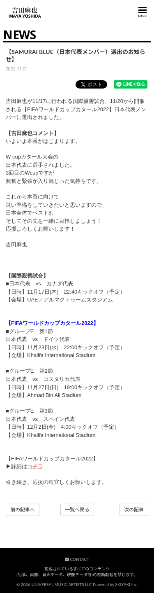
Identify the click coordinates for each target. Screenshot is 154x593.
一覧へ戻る (77, 510)
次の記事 (134, 510)
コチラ (35, 466)
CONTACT (77, 559)
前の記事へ (22, 510)
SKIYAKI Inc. (126, 584)
